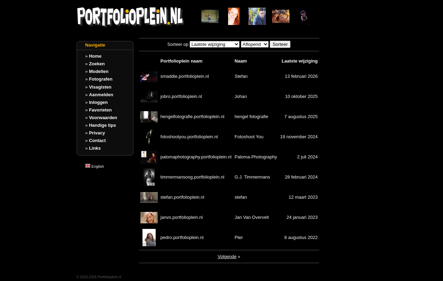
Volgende (227, 256)
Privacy (97, 132)
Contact (97, 140)
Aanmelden (101, 94)
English (94, 166)
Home (95, 56)
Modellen (98, 71)
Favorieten (100, 110)
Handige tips (102, 125)
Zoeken (97, 63)
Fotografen (101, 79)
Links (95, 148)
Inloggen (98, 102)
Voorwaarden (103, 117)
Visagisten (100, 87)
